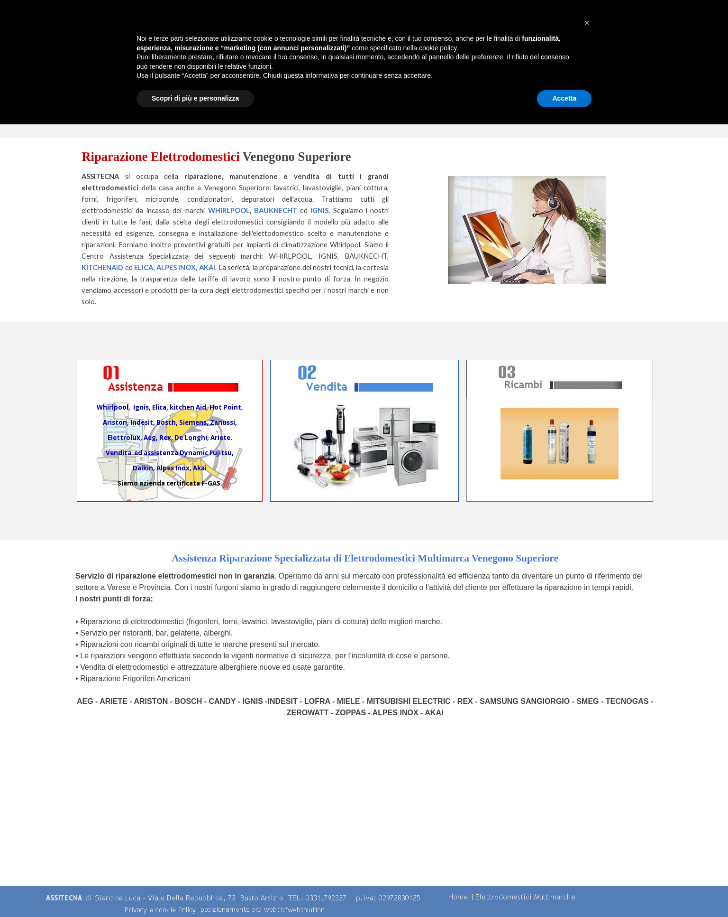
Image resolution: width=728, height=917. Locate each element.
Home (264, 61)
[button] (586, 815)
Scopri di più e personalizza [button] (195, 891)
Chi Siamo (345, 61)
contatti (667, 61)
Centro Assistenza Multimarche (425, 61)
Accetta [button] (564, 891)
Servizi (506, 61)
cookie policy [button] (437, 840)
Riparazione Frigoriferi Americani (135, 678)
